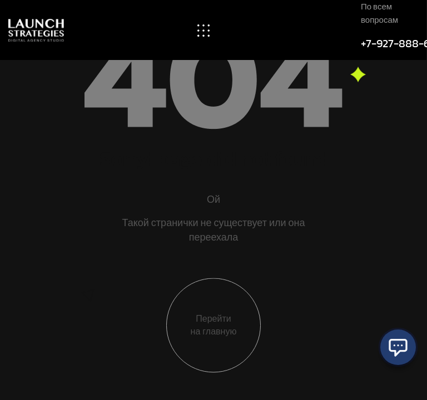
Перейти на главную (214, 327)
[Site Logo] (36, 29)
